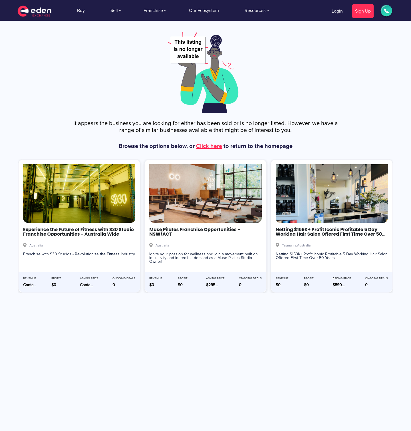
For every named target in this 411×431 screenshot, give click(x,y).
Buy (81, 10)
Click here (209, 146)
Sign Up (363, 11)
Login (337, 11)
